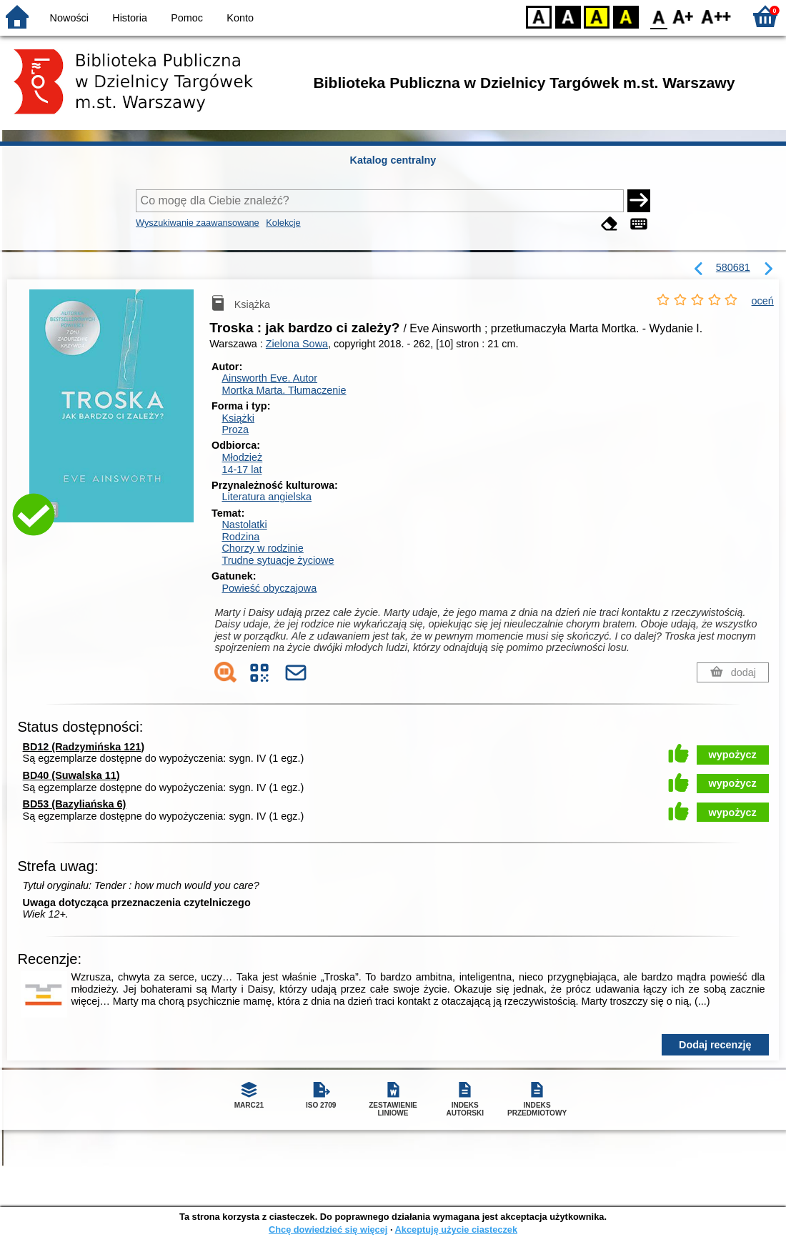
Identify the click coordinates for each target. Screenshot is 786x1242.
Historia (129, 18)
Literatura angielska (267, 496)
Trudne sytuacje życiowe (278, 560)
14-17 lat (242, 469)
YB (596, 16)
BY (625, 16)
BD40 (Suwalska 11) (71, 775)
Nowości (69, 18)
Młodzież (242, 457)
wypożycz (733, 754)
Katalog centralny (393, 160)
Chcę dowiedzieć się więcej (328, 1229)
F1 (683, 16)
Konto (240, 18)
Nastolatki (244, 524)
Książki (238, 418)
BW (568, 16)
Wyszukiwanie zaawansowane (197, 222)
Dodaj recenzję (715, 1044)
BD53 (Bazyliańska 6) (74, 804)
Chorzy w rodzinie (262, 548)
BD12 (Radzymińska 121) (83, 746)
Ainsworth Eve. (269, 378)
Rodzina (240, 536)
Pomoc (187, 18)
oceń (763, 301)
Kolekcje (283, 222)
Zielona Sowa (297, 343)
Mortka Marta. (284, 390)
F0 (658, 16)
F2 (716, 16)
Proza (235, 429)
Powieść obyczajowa (269, 588)
